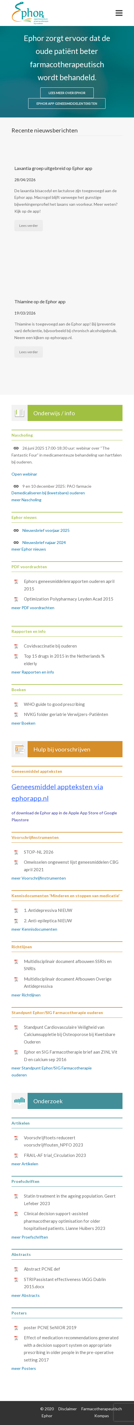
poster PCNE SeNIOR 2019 (50, 1327)
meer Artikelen (25, 1163)
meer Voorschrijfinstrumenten (39, 878)
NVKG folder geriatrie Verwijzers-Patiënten (66, 714)
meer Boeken (23, 723)
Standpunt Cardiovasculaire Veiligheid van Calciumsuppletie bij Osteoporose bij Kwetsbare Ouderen (69, 1034)
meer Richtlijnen (26, 994)
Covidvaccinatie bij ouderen (50, 645)
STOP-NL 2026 (38, 851)
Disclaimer (67, 1408)
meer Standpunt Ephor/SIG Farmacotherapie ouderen (52, 1071)
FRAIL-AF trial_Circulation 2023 (55, 1155)
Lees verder (28, 225)
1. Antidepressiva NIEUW (48, 910)
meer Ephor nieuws (29, 549)
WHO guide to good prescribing (54, 704)
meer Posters (24, 1368)
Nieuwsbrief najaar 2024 (39, 542)
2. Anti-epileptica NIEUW (48, 920)
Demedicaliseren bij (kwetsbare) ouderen (48, 492)
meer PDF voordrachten (33, 607)
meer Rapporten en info (33, 672)
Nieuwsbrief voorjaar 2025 (46, 530)
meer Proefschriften (30, 1237)
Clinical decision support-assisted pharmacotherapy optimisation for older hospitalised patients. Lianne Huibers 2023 (64, 1221)
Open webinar (24, 474)
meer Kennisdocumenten (34, 929)
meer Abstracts (26, 1295)
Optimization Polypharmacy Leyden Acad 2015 (68, 598)
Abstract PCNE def (42, 1268)
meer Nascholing (26, 499)
